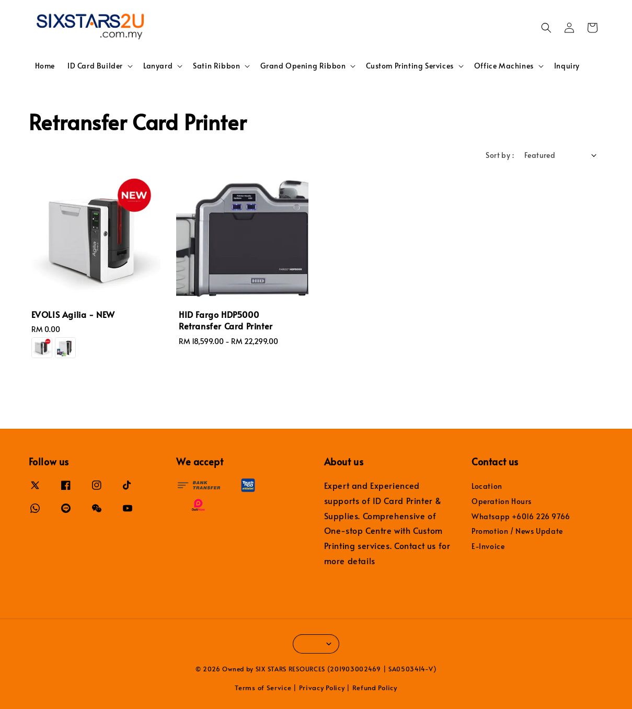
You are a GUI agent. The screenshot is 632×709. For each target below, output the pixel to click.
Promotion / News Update (517, 531)
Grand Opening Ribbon (303, 66)
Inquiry (567, 66)
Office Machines (504, 66)
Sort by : (500, 155)
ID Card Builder (95, 66)
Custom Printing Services (409, 66)
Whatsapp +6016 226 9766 (521, 516)
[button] (546, 27)
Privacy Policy (322, 687)
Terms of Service (263, 687)
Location (487, 486)
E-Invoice (488, 546)
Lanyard (158, 66)
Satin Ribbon (216, 66)
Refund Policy (374, 687)
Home (45, 66)
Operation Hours (502, 501)
